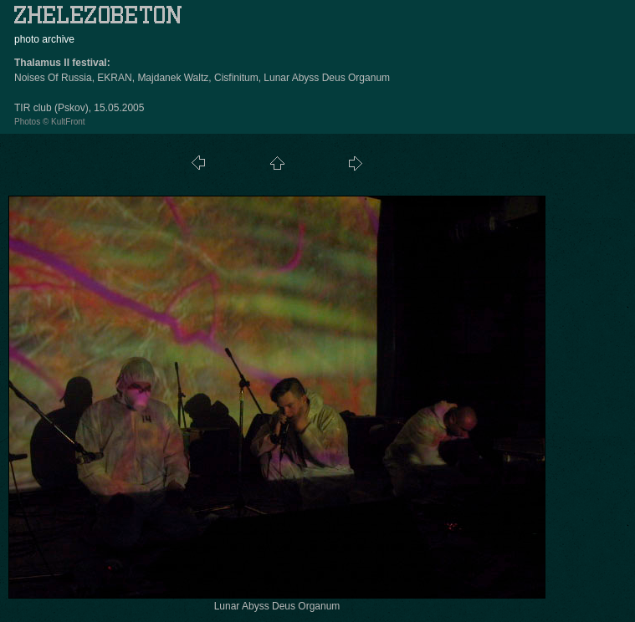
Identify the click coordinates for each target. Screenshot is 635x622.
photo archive (44, 39)
